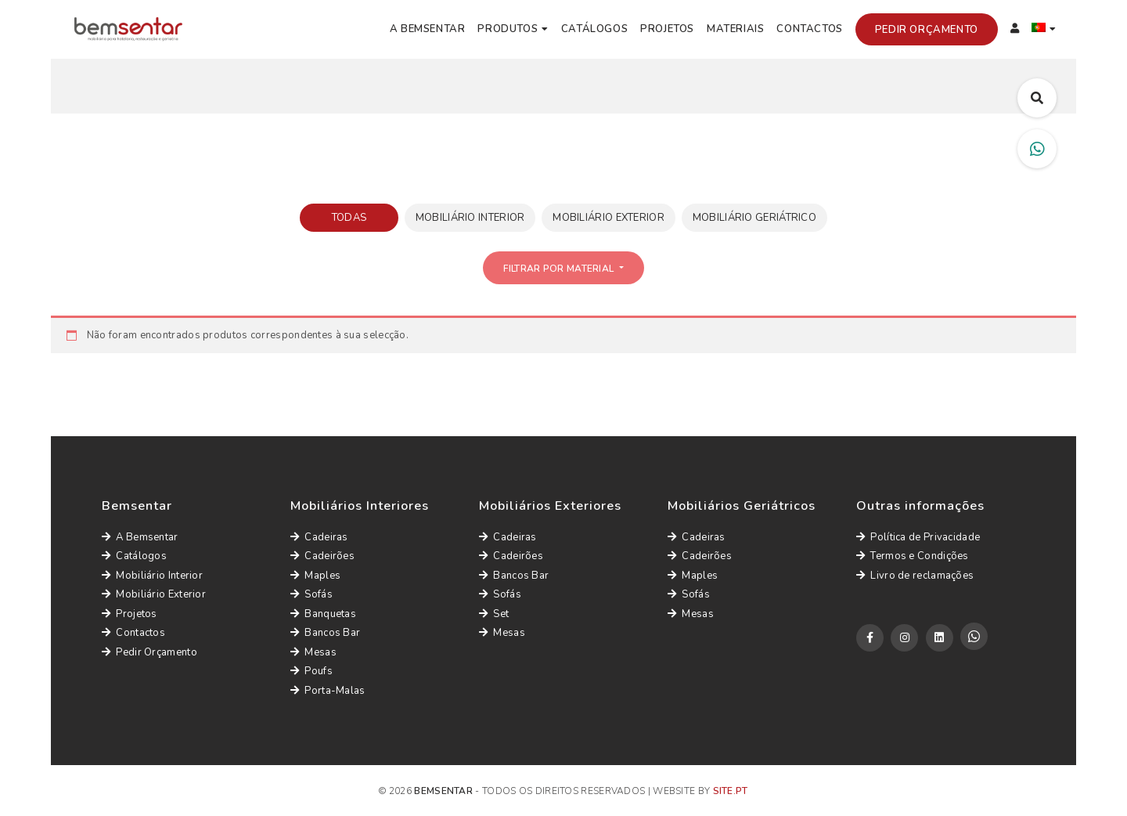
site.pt (730, 791)
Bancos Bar (325, 633)
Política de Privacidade (918, 537)
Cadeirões (322, 556)
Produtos (507, 29)
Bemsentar (443, 791)
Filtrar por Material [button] (559, 268)
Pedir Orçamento (926, 30)
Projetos (667, 29)
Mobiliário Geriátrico (754, 218)
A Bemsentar (428, 29)
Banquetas (323, 614)
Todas (349, 218)
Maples (315, 576)
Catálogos (594, 29)
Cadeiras (319, 537)
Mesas (313, 652)
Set (494, 614)
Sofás (311, 594)
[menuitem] (1044, 29)
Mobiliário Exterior (608, 218)
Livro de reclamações (915, 576)
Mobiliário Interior (470, 218)
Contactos (809, 29)
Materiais (735, 29)
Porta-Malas (327, 691)
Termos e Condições (912, 556)
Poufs (311, 671)
